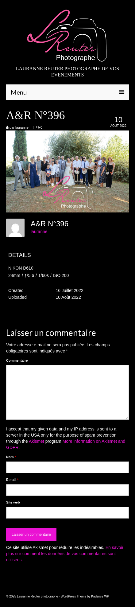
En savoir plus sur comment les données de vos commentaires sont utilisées (64, 553)
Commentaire (17, 360)
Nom (11, 457)
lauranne (22, 127)
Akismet (36, 441)
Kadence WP (100, 596)
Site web (13, 502)
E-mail (12, 479)
